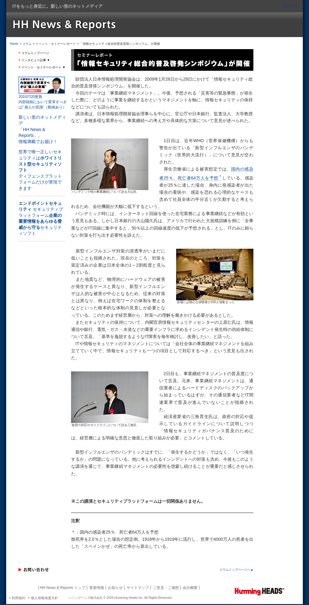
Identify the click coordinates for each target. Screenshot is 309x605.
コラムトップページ (35, 53)
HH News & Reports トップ (62, 588)
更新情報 (96, 588)
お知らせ (115, 588)
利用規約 (18, 598)
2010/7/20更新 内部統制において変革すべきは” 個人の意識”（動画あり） (43, 102)
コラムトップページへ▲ (236, 569)
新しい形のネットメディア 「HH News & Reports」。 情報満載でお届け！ (42, 129)
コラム (27, 43)
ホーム (290, 6)
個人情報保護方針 (44, 598)
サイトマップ (138, 588)
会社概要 (190, 588)
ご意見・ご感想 (166, 588)
